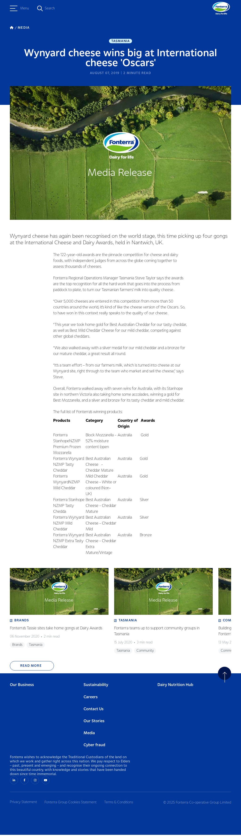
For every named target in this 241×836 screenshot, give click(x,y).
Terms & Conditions (120, 803)
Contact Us (94, 711)
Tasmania (120, 41)
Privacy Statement (23, 803)
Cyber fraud (94, 747)
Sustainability (96, 686)
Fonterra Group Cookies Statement (71, 803)
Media (89, 735)
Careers (91, 699)
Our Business (22, 686)
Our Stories (94, 723)
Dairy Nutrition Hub (175, 686)
